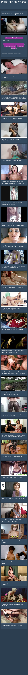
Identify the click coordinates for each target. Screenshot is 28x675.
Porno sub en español (14, 1)
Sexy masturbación (10, 46)
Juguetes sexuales (9, 44)
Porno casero (20, 44)
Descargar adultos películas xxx (14, 37)
